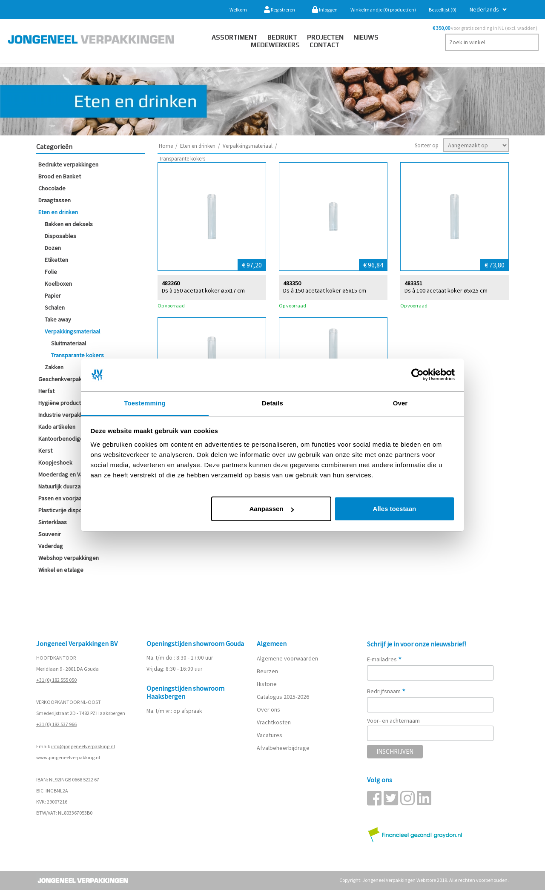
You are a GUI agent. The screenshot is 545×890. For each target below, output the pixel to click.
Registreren (279, 9)
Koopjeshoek (55, 462)
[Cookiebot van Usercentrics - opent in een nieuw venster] (417, 375)
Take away (58, 319)
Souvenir (49, 534)
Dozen (53, 248)
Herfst (46, 391)
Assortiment (235, 37)
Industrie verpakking (64, 415)
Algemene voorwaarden (287, 658)
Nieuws (366, 37)
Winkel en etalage (60, 570)
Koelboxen (58, 283)
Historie (267, 684)
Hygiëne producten (62, 403)
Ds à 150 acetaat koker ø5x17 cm (203, 290)
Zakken (54, 367)
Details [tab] (272, 403)
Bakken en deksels (69, 224)
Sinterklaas (52, 522)
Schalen (55, 307)
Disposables (60, 236)
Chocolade (52, 188)
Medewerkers (275, 45)
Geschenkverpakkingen (68, 379)
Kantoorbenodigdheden (69, 438)
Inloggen (325, 9)
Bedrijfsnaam (386, 691)
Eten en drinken (58, 212)
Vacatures (270, 735)
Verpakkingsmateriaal (72, 331)
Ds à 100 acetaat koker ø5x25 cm (446, 290)
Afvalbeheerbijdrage (284, 748)
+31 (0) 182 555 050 (56, 680)
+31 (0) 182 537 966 (56, 724)
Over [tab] (400, 403)
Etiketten (56, 260)
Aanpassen (272, 508)
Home (166, 145)
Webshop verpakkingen (68, 558)
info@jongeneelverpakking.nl (83, 746)
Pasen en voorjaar (61, 498)
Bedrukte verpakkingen (68, 164)
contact (324, 45)
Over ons (268, 709)
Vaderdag (50, 546)
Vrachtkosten (274, 722)
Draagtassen (54, 200)
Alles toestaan (394, 508)
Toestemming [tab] (145, 403)
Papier (53, 295)
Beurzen (267, 671)
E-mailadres (384, 659)
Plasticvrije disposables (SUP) (76, 510)
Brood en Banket (59, 176)
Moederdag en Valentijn (68, 474)
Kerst (45, 450)
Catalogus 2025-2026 (283, 697)
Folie (51, 272)
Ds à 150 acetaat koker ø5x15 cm (324, 290)
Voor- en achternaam (393, 720)
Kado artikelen (56, 427)
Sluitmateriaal (68, 343)
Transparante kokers (77, 355)
